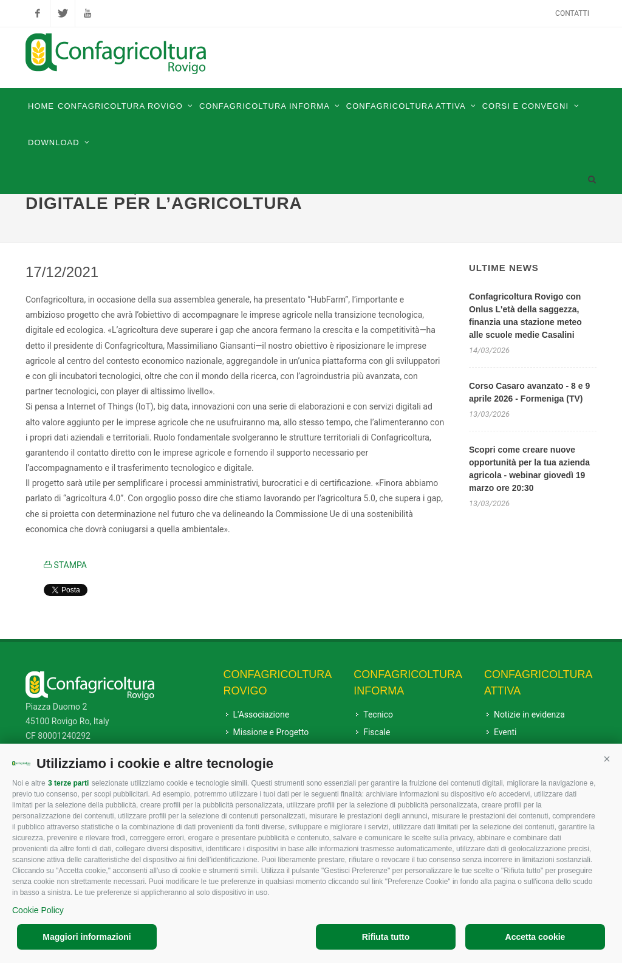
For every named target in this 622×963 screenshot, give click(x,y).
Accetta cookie (535, 937)
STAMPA (65, 565)
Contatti (572, 13)
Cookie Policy (38, 910)
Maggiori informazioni (87, 937)
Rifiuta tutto (386, 937)
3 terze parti (68, 783)
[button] (607, 759)
